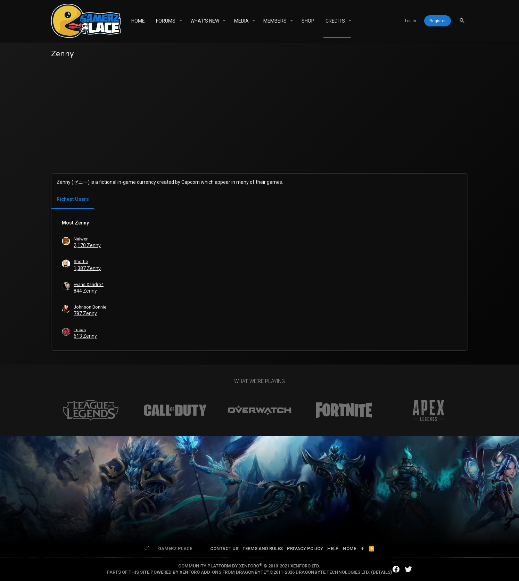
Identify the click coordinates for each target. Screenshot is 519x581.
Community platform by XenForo (249, 565)
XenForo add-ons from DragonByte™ (224, 572)
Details (381, 572)
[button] (180, 21)
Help (333, 548)
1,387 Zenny (87, 268)
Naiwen (81, 239)
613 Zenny (85, 336)
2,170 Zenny (87, 245)
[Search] (462, 21)
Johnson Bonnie (90, 307)
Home (349, 548)
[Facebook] (396, 569)
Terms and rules (262, 548)
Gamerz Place (175, 548)
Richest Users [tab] (73, 199)
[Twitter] (408, 569)
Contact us (224, 548)
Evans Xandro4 (89, 284)
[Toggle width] (147, 548)
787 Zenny (85, 313)
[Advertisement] (259, 114)
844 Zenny (85, 291)
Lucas (80, 329)
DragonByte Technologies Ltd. (333, 572)
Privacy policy (305, 548)
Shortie (81, 261)
